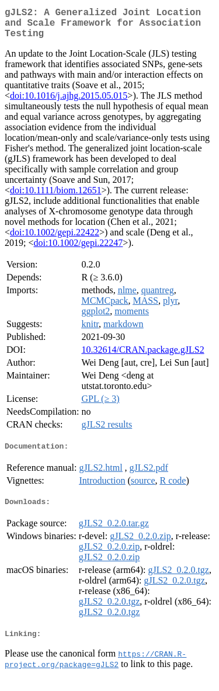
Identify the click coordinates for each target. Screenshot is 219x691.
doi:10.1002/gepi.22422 (54, 239)
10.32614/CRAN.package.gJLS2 (142, 357)
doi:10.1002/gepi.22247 (78, 250)
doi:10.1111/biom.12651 (55, 197)
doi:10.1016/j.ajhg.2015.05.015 (68, 102)
